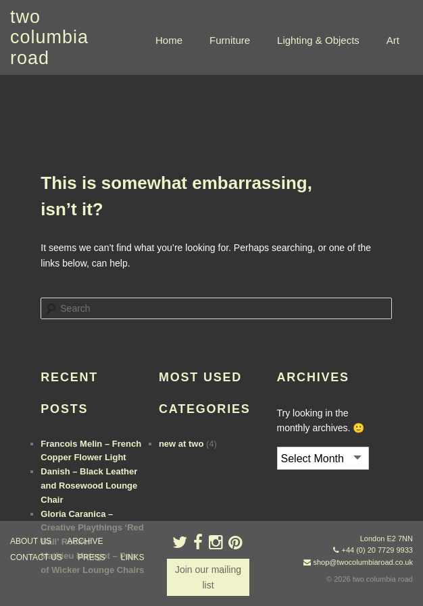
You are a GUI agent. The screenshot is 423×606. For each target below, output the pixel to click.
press (91, 557)
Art (393, 40)
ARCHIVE (85, 541)
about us (30, 541)
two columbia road (49, 37)
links (133, 557)
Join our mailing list (208, 577)
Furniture (229, 40)
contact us (36, 557)
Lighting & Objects (318, 40)
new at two (181, 444)
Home (168, 40)
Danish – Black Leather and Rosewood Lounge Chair (89, 485)
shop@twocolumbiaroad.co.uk (363, 562)
